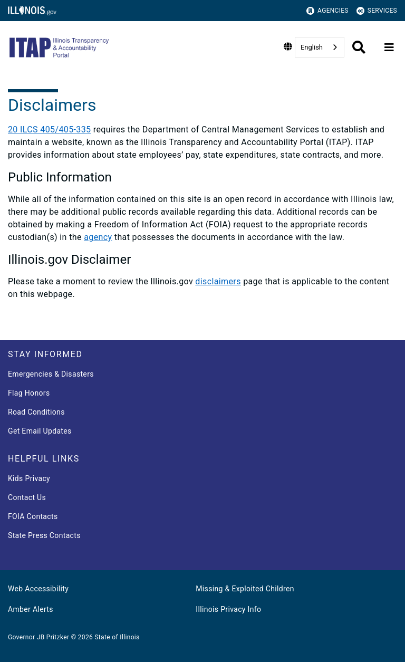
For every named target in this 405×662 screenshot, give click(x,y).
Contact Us (27, 497)
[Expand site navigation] (389, 47)
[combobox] (319, 47)
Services (376, 11)
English (312, 47)
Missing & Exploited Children (245, 588)
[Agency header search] (358, 47)
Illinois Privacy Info (228, 609)
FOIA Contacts (32, 516)
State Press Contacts (44, 535)
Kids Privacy (29, 478)
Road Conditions (36, 412)
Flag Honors (29, 393)
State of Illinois (116, 637)
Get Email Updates (40, 431)
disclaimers (217, 281)
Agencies (327, 11)
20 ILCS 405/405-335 (49, 129)
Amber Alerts (30, 609)
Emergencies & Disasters (51, 374)
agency (98, 237)
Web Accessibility (38, 588)
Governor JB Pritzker (38, 637)
